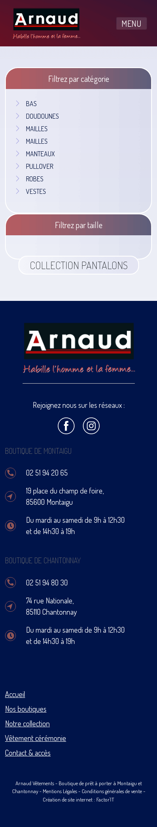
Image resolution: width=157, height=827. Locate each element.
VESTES (30, 191)
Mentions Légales (60, 791)
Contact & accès (28, 752)
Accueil (15, 694)
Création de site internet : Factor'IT (78, 799)
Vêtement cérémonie (35, 738)
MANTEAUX (34, 154)
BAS (25, 103)
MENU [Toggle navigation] (131, 23)
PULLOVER (33, 166)
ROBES (29, 179)
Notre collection (27, 723)
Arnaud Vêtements (34, 783)
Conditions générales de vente (112, 791)
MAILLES (31, 129)
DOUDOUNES (36, 116)
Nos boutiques (25, 708)
